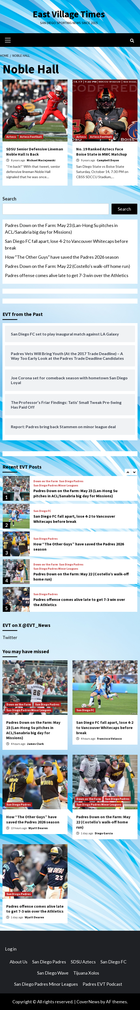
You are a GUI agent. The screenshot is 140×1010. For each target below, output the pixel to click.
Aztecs (11, 137)
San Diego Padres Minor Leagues (55, 485)
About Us (18, 961)
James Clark (35, 744)
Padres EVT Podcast (102, 984)
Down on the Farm (45, 481)
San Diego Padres (71, 481)
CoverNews (88, 1001)
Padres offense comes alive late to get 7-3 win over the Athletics (66, 275)
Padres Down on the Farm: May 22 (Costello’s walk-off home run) (67, 266)
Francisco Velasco (109, 738)
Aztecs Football (31, 137)
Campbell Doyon (108, 160)
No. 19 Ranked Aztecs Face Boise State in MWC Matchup (101, 151)
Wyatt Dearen (38, 828)
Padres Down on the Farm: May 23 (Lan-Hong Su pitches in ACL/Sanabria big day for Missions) (61, 229)
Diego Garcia (104, 833)
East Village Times (69, 14)
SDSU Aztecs (83, 961)
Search (9, 198)
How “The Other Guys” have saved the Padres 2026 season (62, 257)
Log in (11, 949)
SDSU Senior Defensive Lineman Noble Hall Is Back (34, 151)
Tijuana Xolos (86, 973)
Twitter (9, 637)
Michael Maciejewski (41, 160)
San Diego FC (42, 510)
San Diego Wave (53, 973)
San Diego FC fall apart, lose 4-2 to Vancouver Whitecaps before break (66, 244)
